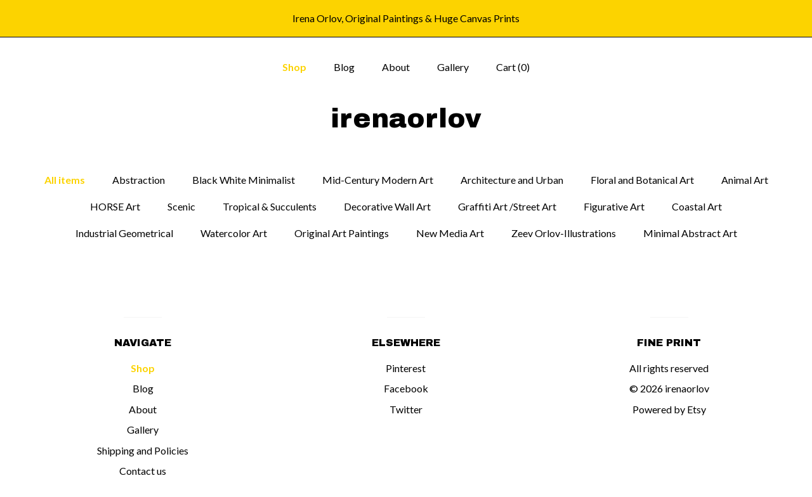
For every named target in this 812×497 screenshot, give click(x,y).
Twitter (406, 409)
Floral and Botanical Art (642, 180)
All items (64, 180)
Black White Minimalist (243, 180)
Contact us (142, 471)
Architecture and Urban (512, 180)
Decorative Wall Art (387, 206)
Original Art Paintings (341, 233)
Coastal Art (697, 206)
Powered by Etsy (669, 409)
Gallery (453, 67)
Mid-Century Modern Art (377, 180)
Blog (344, 67)
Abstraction (138, 180)
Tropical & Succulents (270, 206)
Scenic (181, 206)
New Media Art (450, 233)
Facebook (406, 388)
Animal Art (744, 180)
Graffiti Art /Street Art (507, 206)
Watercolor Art (233, 233)
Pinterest (406, 368)
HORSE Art (115, 206)
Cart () (513, 67)
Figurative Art (614, 206)
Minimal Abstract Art (690, 233)
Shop (294, 67)
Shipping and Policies (142, 450)
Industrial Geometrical (124, 233)
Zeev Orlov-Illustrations (563, 233)
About (396, 67)
